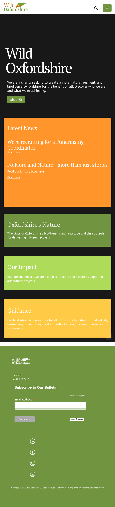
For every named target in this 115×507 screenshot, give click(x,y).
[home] (15, 7)
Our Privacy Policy (64, 488)
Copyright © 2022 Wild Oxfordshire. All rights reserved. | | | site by (57, 488)
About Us (16, 100)
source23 (100, 488)
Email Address (25, 399)
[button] (107, 8)
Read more (13, 152)
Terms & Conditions (81, 488)
